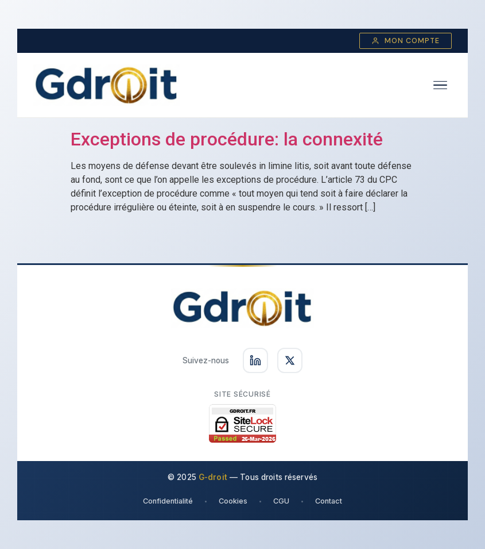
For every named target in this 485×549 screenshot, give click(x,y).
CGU (281, 501)
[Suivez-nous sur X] (289, 360)
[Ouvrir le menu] (440, 85)
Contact (328, 501)
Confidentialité (168, 501)
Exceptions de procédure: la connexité (227, 139)
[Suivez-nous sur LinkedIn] (255, 360)
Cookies (233, 501)
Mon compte (405, 40)
